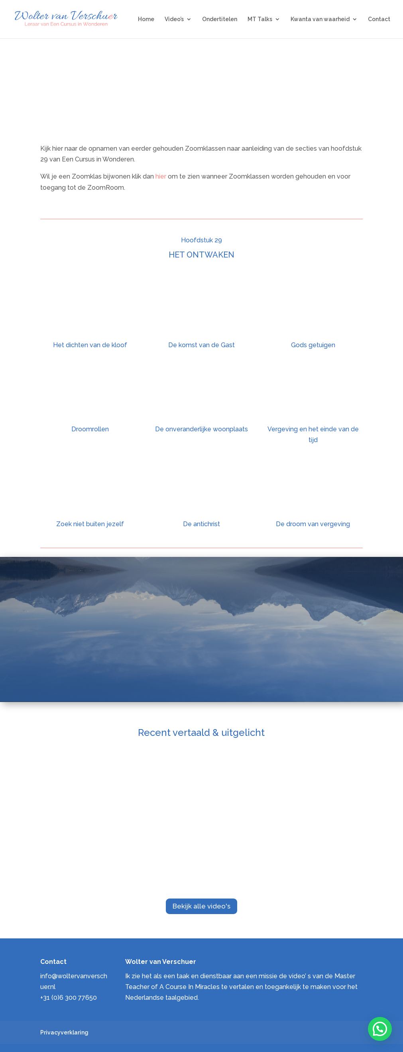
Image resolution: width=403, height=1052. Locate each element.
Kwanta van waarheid (320, 19)
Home (146, 19)
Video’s (174, 19)
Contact (379, 19)
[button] (380, 1029)
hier (161, 176)
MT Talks (260, 19)
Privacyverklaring (64, 1032)
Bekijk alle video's (201, 906)
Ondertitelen (219, 19)
